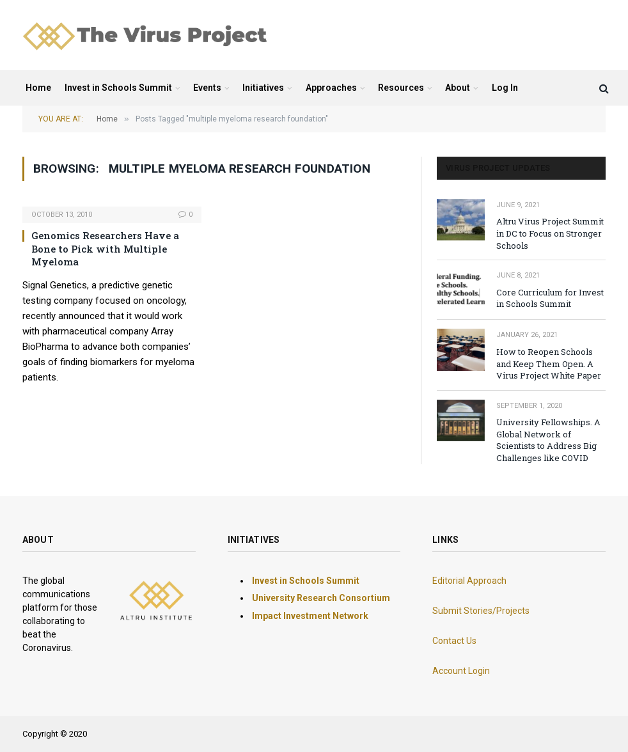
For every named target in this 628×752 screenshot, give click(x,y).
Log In (505, 87)
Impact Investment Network (310, 616)
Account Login (461, 671)
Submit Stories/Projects (481, 611)
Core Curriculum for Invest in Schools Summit (550, 298)
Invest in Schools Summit (118, 87)
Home (38, 87)
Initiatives (263, 87)
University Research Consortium (321, 598)
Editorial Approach (469, 581)
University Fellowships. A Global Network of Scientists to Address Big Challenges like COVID (548, 440)
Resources (401, 87)
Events (207, 87)
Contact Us (454, 641)
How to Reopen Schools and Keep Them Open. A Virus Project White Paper (548, 363)
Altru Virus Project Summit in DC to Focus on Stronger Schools (550, 233)
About (457, 87)
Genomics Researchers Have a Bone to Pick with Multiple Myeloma (105, 248)
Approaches (331, 87)
